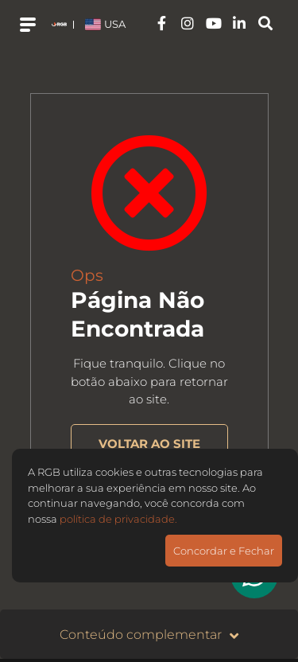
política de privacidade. (118, 518)
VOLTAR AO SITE (149, 443)
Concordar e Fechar (223, 550)
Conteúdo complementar (149, 635)
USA (105, 24)
